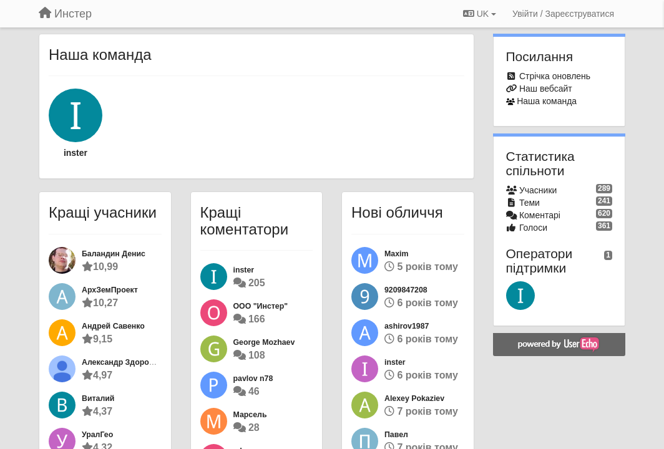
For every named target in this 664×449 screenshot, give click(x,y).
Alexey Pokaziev (414, 398)
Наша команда (547, 101)
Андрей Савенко (113, 326)
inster (75, 153)
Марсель (250, 414)
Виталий (98, 398)
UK (479, 14)
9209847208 (405, 290)
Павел (396, 434)
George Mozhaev (264, 342)
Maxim (396, 253)
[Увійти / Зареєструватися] (563, 13)
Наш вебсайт (545, 89)
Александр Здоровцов (125, 362)
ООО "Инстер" (260, 306)
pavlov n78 (253, 378)
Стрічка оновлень (554, 76)
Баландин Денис (113, 253)
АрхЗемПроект (110, 290)
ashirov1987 (406, 326)
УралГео (97, 434)
